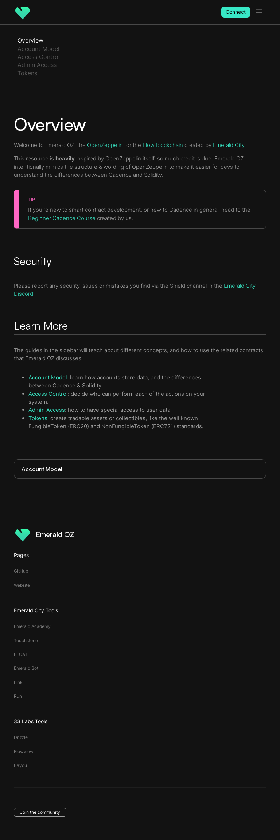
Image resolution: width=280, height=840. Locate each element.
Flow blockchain (163, 145)
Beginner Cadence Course (62, 218)
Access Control (39, 56)
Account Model (38, 48)
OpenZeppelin (105, 145)
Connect (236, 12)
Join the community (40, 812)
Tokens (27, 73)
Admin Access (37, 64)
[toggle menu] (259, 12)
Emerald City (228, 145)
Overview (30, 40)
